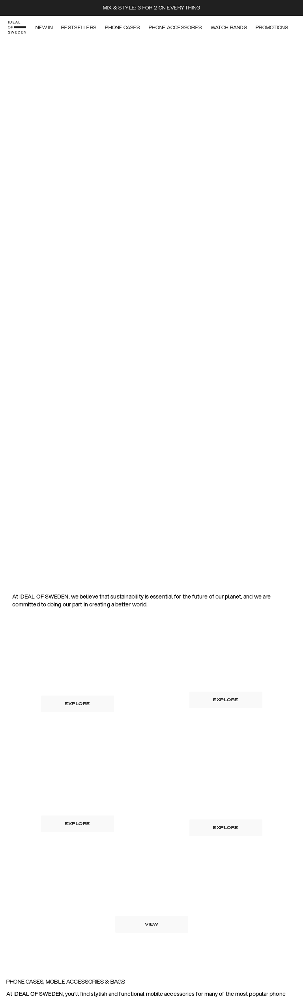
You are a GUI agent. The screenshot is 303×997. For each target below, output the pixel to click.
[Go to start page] (18, 27)
